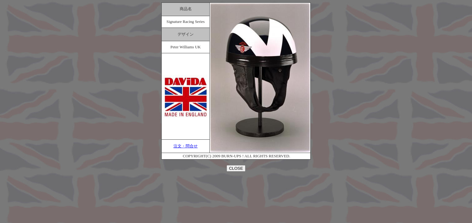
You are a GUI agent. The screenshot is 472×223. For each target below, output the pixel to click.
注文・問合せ (185, 146)
